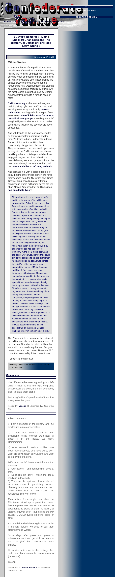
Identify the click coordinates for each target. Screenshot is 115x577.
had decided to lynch (19, 190)
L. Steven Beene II (28, 567)
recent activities (20, 166)
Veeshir (22, 406)
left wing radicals (42, 166)
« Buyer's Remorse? (26, 36)
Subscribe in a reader (86, 11)
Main (44, 36)
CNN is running (16, 103)
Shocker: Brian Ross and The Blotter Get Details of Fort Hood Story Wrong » (31, 42)
